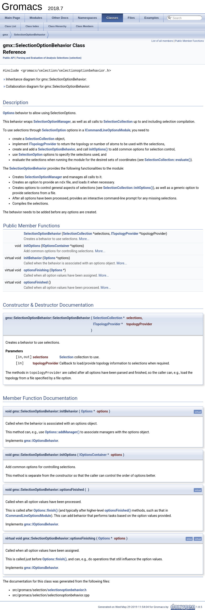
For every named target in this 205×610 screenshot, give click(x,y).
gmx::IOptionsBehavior (41, 440)
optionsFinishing (36, 270)
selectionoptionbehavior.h (67, 589)
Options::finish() (46, 510)
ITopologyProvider (42, 144)
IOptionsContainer (55, 245)
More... (84, 238)
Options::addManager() (62, 431)
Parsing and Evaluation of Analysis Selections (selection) (49, 57)
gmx (5, 34)
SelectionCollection (118, 121)
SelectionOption (54, 130)
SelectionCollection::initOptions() (128, 187)
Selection (66, 357)
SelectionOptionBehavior (29, 34)
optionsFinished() (118, 510)
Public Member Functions (189, 41)
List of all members (162, 41)
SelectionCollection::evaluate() (167, 159)
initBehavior (33, 257)
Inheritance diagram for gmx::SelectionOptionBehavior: (45, 79)
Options (9, 113)
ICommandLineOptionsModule (107, 130)
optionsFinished (36, 282)
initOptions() (98, 149)
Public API (9, 57)
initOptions (32, 245)
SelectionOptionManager (52, 121)
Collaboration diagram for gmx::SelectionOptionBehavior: (46, 86)
